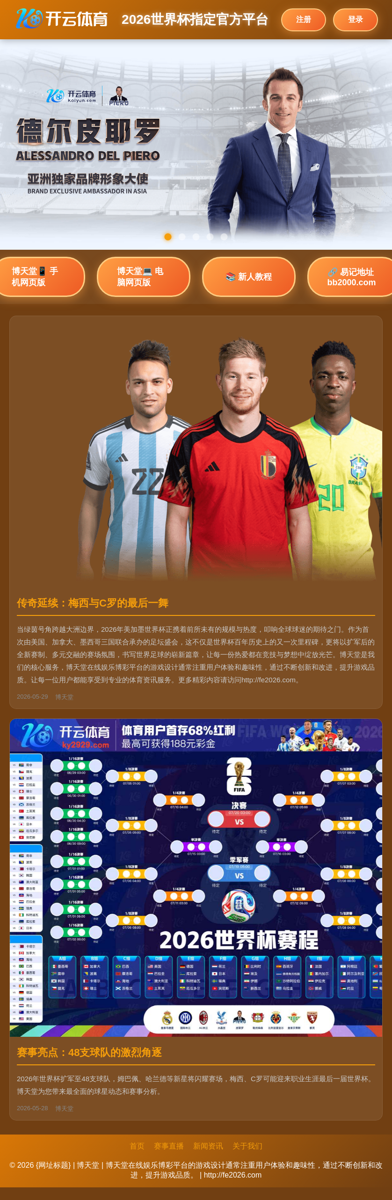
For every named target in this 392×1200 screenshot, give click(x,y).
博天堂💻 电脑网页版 (140, 277)
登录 (355, 19)
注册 (303, 19)
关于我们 (247, 1146)
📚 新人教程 (248, 277)
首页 (137, 1146)
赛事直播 (169, 1146)
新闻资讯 (208, 1146)
